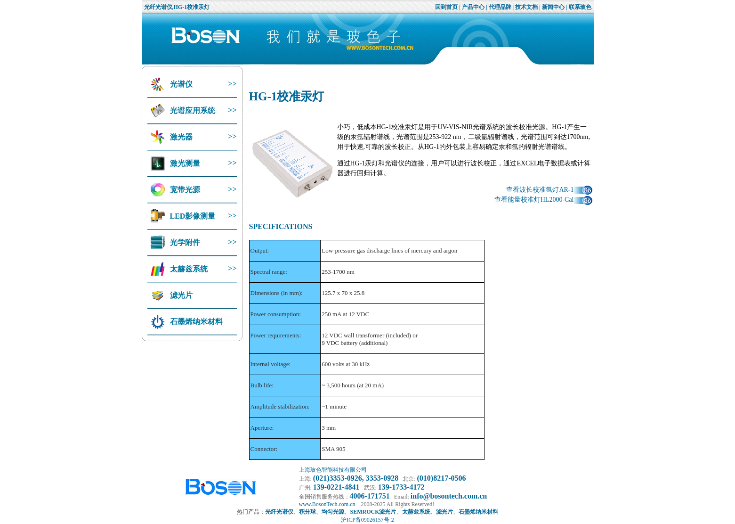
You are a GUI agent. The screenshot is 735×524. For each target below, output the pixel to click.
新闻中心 (553, 7)
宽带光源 (184, 190)
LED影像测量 (192, 216)
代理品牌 (500, 7)
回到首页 (446, 7)
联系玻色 (580, 7)
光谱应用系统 (191, 110)
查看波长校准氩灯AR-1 (549, 189)
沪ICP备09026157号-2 (367, 519)
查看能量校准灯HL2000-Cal (543, 199)
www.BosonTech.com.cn (327, 504)
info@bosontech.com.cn (449, 496)
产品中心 (473, 7)
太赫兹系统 (188, 269)
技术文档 (526, 7)
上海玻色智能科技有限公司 (333, 470)
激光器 (180, 137)
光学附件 (184, 242)
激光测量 (184, 163)
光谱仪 (180, 84)
